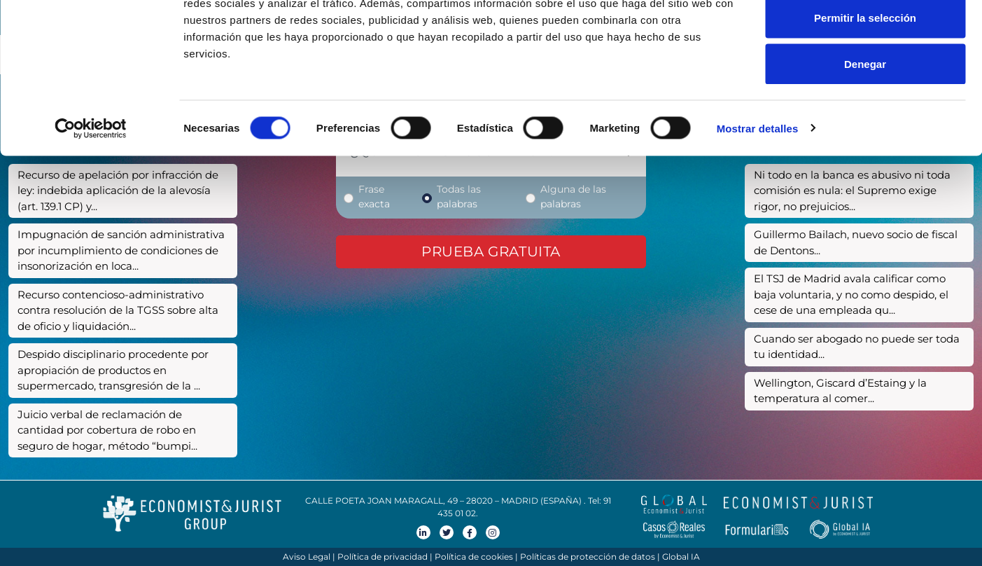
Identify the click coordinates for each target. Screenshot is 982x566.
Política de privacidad (382, 556)
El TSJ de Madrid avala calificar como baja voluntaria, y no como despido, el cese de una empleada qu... (851, 294)
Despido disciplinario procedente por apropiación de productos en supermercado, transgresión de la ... (113, 369)
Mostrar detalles (758, 193)
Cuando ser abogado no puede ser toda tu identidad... (857, 346)
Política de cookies (474, 556)
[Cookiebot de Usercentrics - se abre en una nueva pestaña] (90, 193)
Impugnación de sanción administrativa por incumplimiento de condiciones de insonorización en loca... (121, 250)
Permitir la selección (865, 83)
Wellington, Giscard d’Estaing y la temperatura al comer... (840, 391)
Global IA (681, 556)
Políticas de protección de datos (587, 556)
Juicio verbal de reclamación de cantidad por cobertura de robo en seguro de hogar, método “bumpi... (107, 430)
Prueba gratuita (491, 251)
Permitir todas (865, 37)
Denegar (865, 128)
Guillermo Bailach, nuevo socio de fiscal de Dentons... (856, 242)
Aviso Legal (306, 556)
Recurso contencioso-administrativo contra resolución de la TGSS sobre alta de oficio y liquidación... (117, 310)
